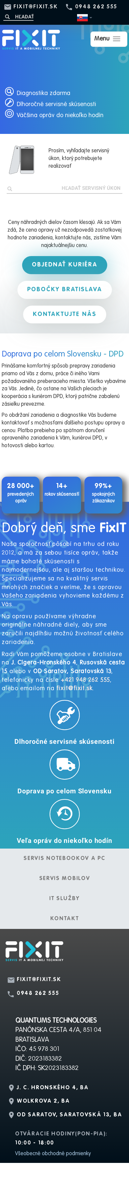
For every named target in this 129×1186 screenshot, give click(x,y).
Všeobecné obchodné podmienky (53, 1154)
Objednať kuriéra (65, 265)
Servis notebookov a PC (64, 858)
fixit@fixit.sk (35, 7)
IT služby (64, 898)
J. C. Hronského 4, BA (53, 1088)
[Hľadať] (18, 16)
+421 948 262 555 (85, 680)
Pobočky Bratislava (64, 290)
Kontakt (64, 919)
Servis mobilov (64, 878)
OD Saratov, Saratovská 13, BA (69, 1115)
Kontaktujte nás (64, 314)
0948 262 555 (96, 7)
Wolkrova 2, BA (43, 1101)
